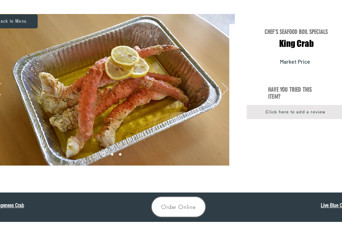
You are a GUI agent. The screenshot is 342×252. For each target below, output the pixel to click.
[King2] (112, 154)
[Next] (225, 89)
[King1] (103, 154)
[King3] (120, 154)
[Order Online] (178, 206)
